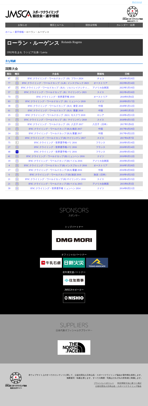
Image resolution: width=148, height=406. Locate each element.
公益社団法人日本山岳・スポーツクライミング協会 (118, 386)
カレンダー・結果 (125, 25)
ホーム (8, 32)
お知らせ (22, 25)
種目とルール (57, 25)
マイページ (137, 2)
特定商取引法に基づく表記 (129, 383)
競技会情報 (91, 25)
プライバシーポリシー (104, 383)
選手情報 (19, 32)
